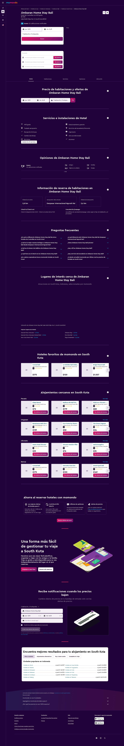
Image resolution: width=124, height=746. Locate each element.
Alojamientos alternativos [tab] (44, 656)
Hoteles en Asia (34, 8)
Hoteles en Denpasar (29, 670)
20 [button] (47, 57)
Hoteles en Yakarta (29, 667)
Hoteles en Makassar (29, 672)
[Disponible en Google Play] (99, 718)
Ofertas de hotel (25, 8)
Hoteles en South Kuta (66, 8)
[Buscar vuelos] (3, 8)
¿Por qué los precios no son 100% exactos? (66, 704)
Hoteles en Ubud (28, 665)
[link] (40, 412)
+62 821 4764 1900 (26, 21)
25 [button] (38, 62)
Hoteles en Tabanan (70, 677)
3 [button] (34, 49)
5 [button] (42, 49)
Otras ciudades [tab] (29, 656)
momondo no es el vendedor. (66, 698)
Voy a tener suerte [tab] (60, 656)
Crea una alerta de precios (95, 509)
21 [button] (51, 57)
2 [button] (59, 45)
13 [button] (46, 53)
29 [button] (55, 62)
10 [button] (34, 53)
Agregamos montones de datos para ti (66, 701)
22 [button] (55, 57)
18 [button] (38, 57)
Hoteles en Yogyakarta (71, 667)
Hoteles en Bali (55, 8)
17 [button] (34, 57)
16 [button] (59, 53)
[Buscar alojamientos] (3, 11)
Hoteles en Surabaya (29, 674)
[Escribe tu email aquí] (44, 620)
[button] (3, 3)
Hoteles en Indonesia (45, 8)
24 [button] (34, 62)
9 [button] (59, 49)
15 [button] (55, 53)
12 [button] (42, 53)
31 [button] (34, 66)
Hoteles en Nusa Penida (71, 665)
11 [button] (38, 53)
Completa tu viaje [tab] (74, 656)
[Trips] (3, 20)
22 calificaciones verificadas (37, 23)
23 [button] (59, 57)
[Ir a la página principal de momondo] (11, 2)
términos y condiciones (48, 632)
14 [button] (51, 53)
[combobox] (43, 611)
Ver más (105, 398)
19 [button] (42, 57)
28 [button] (51, 62)
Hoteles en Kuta (69, 670)
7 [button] (64, 49)
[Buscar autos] (3, 15)
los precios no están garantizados (62, 693)
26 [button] (42, 62)
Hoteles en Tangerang (71, 674)
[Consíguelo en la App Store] (99, 722)
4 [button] (38, 49)
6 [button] (46, 49)
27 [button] (47, 62)
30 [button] (59, 62)
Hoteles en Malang (29, 677)
